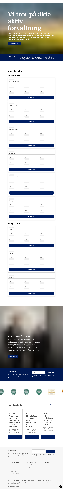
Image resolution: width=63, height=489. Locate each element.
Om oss (16, 465)
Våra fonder (16, 467)
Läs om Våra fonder (14, 43)
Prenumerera (50, 372)
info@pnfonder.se (47, 465)
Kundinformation (31, 469)
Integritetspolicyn (43, 376)
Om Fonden (31, 97)
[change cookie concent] (60, 486)
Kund (15, 469)
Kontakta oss (16, 473)
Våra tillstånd (31, 465)
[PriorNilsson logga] (14, 1)
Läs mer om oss (13, 356)
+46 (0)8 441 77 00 (47, 467)
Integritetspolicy (31, 467)
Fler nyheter (51, 405)
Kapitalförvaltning (15, 471)
